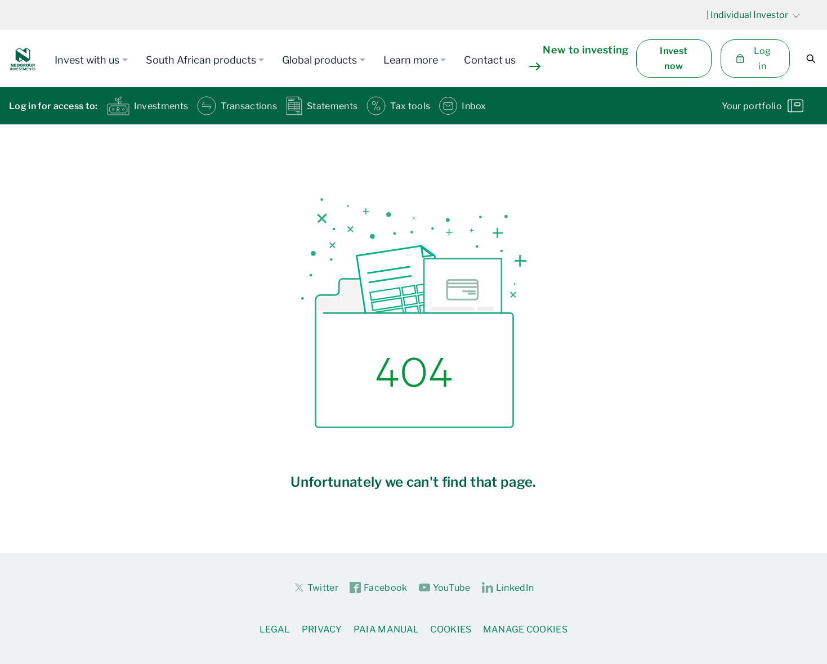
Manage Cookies (525, 629)
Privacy (322, 629)
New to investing (578, 57)
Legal (275, 629)
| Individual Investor (753, 15)
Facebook (379, 588)
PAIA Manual (386, 629)
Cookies (450, 629)
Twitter (315, 587)
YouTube (445, 588)
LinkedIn (508, 588)
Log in (753, 58)
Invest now (673, 58)
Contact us (490, 60)
